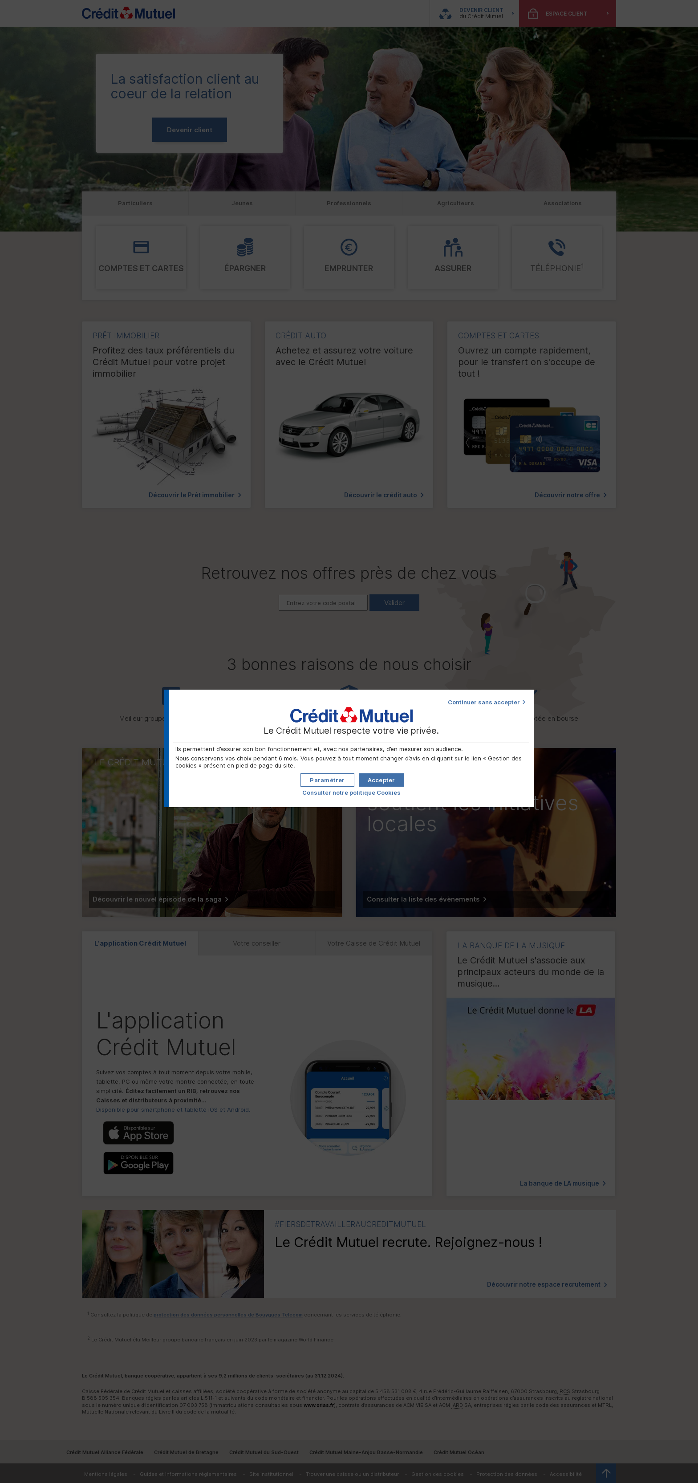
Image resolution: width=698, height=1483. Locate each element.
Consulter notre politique (351, 792)
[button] (381, 780)
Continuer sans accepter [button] (484, 702)
